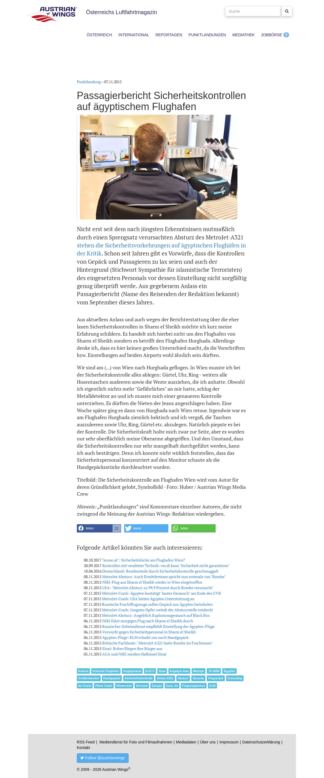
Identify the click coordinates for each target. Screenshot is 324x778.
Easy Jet (172, 685)
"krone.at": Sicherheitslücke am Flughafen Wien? (143, 560)
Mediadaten (186, 742)
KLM (212, 685)
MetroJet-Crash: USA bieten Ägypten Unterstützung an (148, 598)
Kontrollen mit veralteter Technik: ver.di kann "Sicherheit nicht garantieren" (166, 565)
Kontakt (83, 747)
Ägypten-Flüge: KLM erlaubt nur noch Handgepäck (145, 637)
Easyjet (157, 685)
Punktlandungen (207, 35)
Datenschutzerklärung (261, 742)
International (133, 35)
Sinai (162, 671)
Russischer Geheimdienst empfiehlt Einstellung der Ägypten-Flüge (158, 626)
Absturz (183, 678)
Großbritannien (88, 678)
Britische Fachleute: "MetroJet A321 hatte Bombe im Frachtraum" (157, 643)
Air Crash (84, 685)
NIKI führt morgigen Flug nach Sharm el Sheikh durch (147, 620)
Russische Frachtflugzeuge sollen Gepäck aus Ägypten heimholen (157, 604)
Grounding (235, 678)
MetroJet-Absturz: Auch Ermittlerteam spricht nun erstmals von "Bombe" (164, 576)
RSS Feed (86, 742)
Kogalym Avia (179, 671)
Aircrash (142, 685)
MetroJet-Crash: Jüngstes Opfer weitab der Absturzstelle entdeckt (157, 609)
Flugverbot (215, 678)
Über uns (208, 742)
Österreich (99, 35)
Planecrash (124, 685)
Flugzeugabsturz (193, 685)
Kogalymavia (132, 671)
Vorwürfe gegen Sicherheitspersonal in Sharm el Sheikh (149, 632)
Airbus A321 (165, 678)
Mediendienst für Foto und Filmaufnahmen (136, 742)
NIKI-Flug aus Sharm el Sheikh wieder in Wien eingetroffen (152, 582)
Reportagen (168, 35)
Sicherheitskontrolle (139, 678)
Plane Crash (103, 685)
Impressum (229, 742)
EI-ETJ (150, 671)
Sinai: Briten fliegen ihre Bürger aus (132, 648)
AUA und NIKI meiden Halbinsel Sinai (134, 654)
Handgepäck (112, 678)
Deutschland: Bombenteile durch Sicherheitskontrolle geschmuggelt (160, 571)
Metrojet (198, 671)
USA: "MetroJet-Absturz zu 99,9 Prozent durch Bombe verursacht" (157, 587)
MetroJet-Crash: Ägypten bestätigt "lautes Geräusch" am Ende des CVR (161, 593)
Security (198, 678)
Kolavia (83, 671)
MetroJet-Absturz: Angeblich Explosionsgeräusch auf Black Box (156, 615)
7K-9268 (213, 671)
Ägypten (229, 671)
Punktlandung (89, 81)
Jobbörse (271, 35)
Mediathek (243, 35)
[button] (99, 528)
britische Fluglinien (106, 671)
